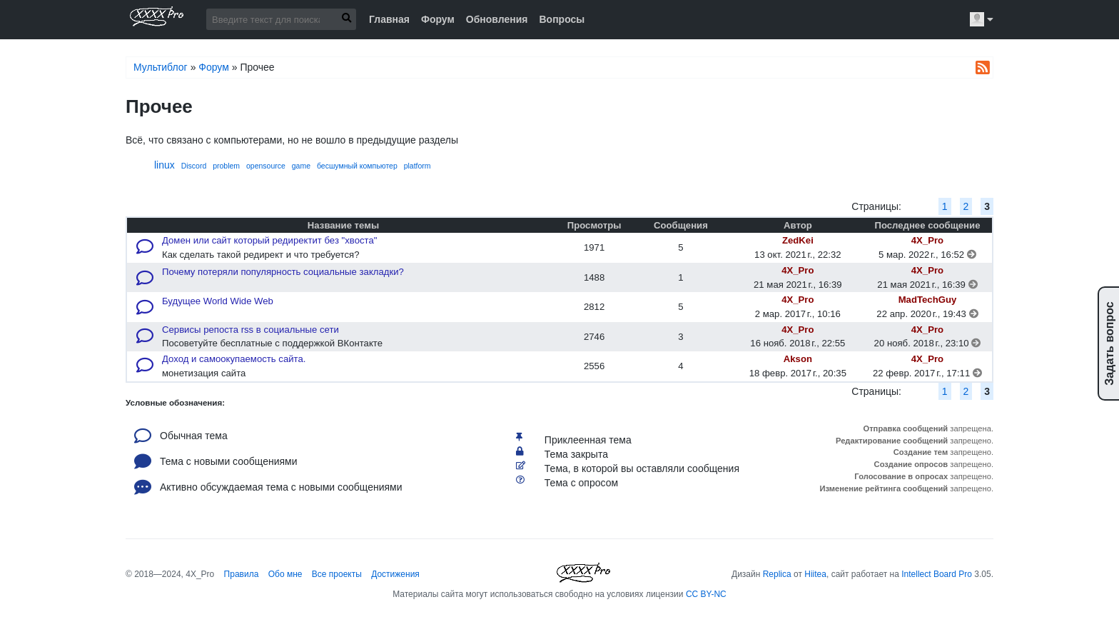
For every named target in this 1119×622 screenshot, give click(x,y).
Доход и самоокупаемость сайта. (233, 358)
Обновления (497, 19)
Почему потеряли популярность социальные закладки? (283, 271)
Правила (241, 574)
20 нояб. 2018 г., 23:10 (927, 343)
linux (164, 165)
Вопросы (561, 19)
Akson (798, 358)
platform (417, 165)
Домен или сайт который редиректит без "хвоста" (269, 240)
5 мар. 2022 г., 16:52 (927, 254)
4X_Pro (927, 240)
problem (226, 165)
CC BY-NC (706, 594)
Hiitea (815, 574)
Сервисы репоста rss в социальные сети (250, 329)
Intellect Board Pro (936, 574)
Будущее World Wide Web (217, 301)
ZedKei (798, 240)
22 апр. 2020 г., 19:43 (927, 314)
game (301, 165)
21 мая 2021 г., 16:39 (927, 284)
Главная (389, 19)
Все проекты (337, 574)
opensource (265, 165)
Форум (438, 19)
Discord (194, 165)
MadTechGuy (927, 299)
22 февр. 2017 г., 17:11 (927, 373)
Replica (777, 574)
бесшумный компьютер (357, 165)
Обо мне (285, 574)
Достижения (395, 574)
